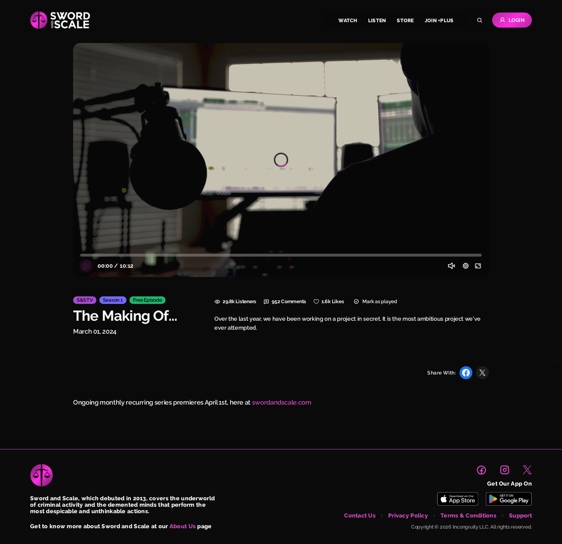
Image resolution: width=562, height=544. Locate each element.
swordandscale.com (281, 402)
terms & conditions (468, 515)
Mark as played (374, 301)
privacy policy (408, 515)
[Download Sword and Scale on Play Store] (508, 499)
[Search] (480, 20)
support (520, 515)
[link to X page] (527, 469)
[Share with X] (482, 372)
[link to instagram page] (504, 469)
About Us (183, 526)
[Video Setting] (465, 265)
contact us (360, 515)
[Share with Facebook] (465, 372)
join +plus (439, 20)
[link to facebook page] (481, 469)
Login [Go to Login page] (512, 20)
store (405, 20)
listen (377, 20)
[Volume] (452, 265)
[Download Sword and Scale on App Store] (457, 499)
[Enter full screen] (478, 265)
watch (347, 20)
